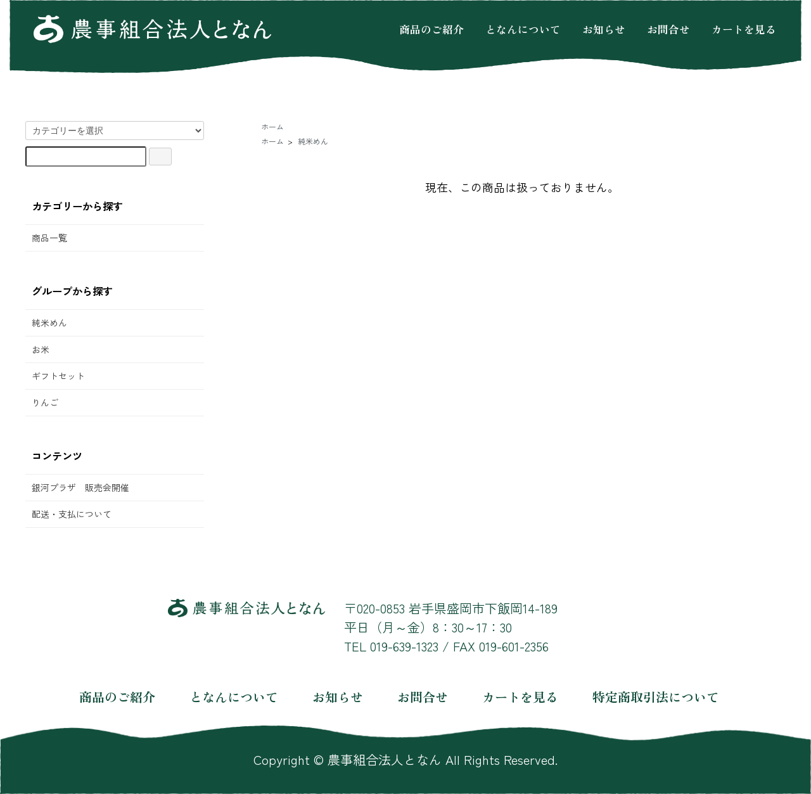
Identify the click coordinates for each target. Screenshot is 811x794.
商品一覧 (49, 237)
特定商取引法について (655, 697)
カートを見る (744, 28)
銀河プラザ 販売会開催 (80, 487)
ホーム (272, 126)
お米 (40, 349)
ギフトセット (58, 375)
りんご (45, 402)
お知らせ (603, 28)
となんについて (523, 28)
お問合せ (668, 28)
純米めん (49, 322)
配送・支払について (72, 514)
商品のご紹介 (431, 28)
